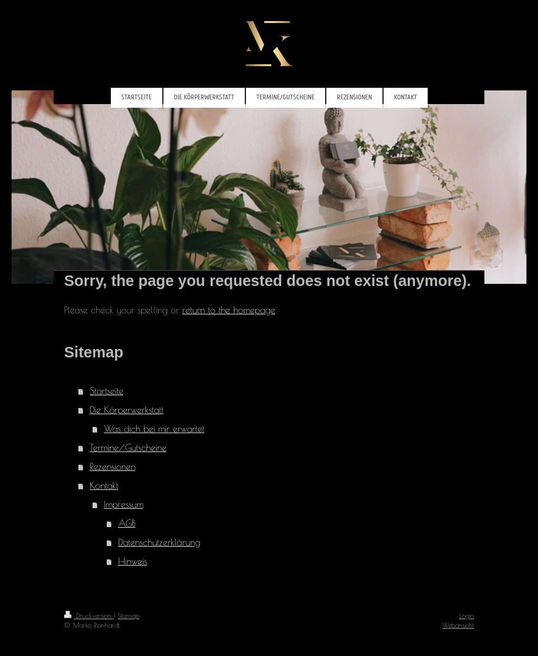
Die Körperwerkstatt (126, 409)
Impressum (123, 504)
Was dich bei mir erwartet (154, 428)
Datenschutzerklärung (159, 542)
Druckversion (89, 615)
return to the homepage (228, 309)
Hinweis (132, 561)
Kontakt (104, 485)
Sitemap (128, 615)
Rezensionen (113, 466)
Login (466, 615)
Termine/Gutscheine (128, 447)
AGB (127, 523)
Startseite (106, 390)
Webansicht (458, 625)
